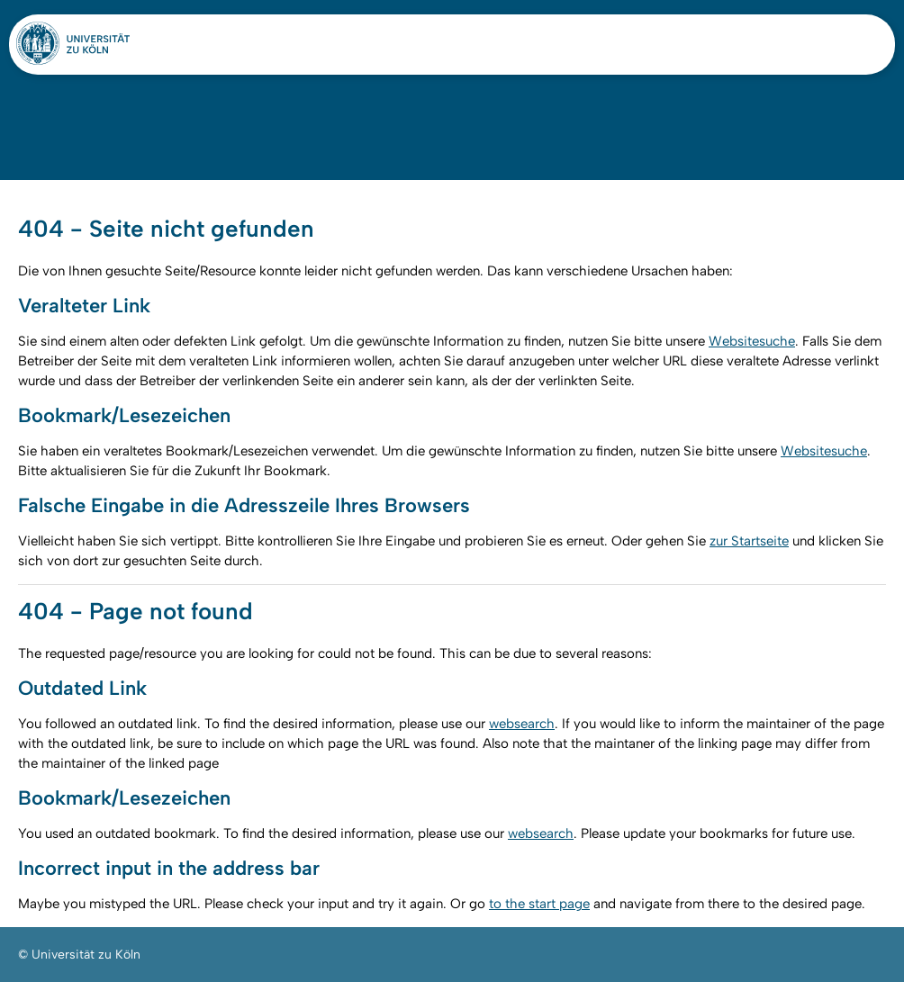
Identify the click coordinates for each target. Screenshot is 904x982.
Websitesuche (752, 341)
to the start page (539, 904)
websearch (522, 724)
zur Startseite (749, 541)
